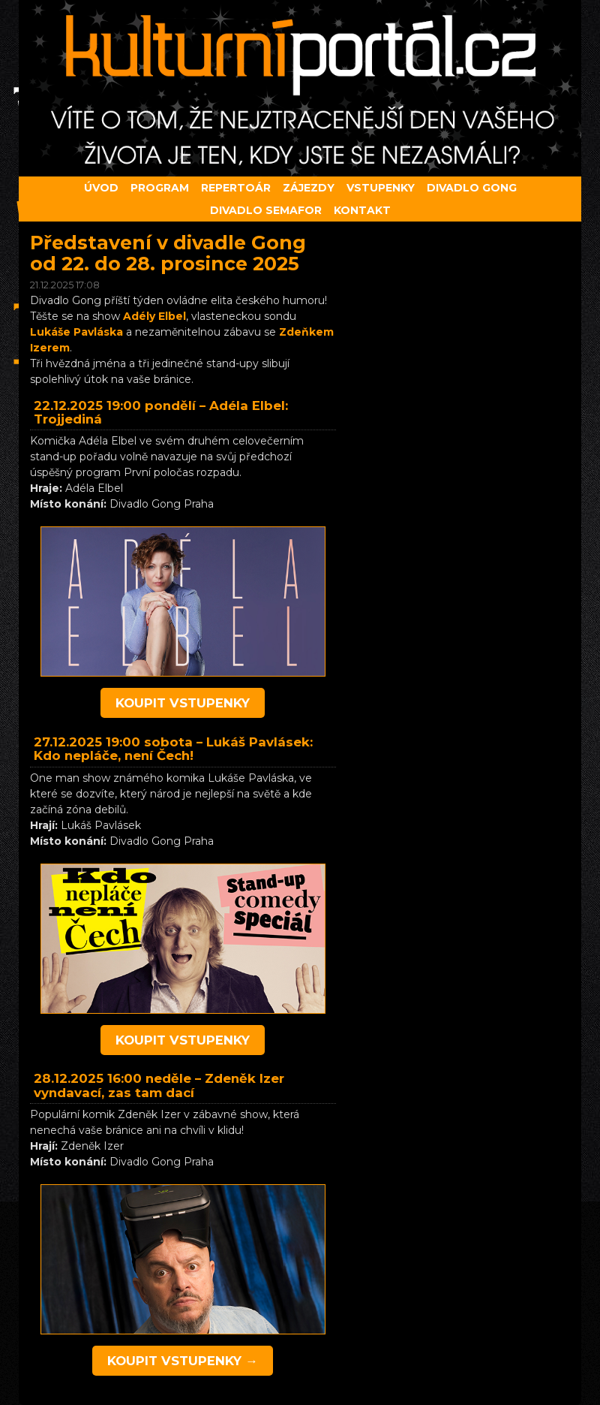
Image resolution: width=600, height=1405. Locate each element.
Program (159, 187)
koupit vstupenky (183, 702)
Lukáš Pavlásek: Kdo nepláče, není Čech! (173, 748)
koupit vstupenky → (182, 1360)
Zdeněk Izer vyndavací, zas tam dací (159, 1085)
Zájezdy (308, 187)
